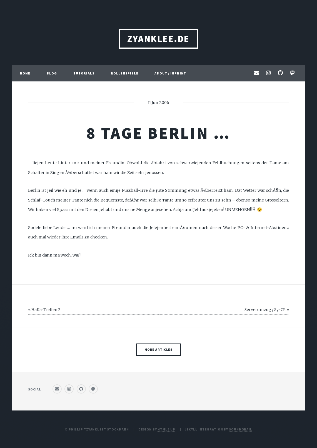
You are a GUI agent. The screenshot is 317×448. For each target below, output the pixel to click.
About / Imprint (170, 73)
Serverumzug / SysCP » (266, 309)
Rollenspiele (124, 73)
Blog (52, 73)
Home (25, 73)
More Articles (158, 349)
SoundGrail (240, 429)
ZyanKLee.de (158, 38)
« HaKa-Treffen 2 (44, 309)
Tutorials (83, 73)
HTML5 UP (166, 429)
